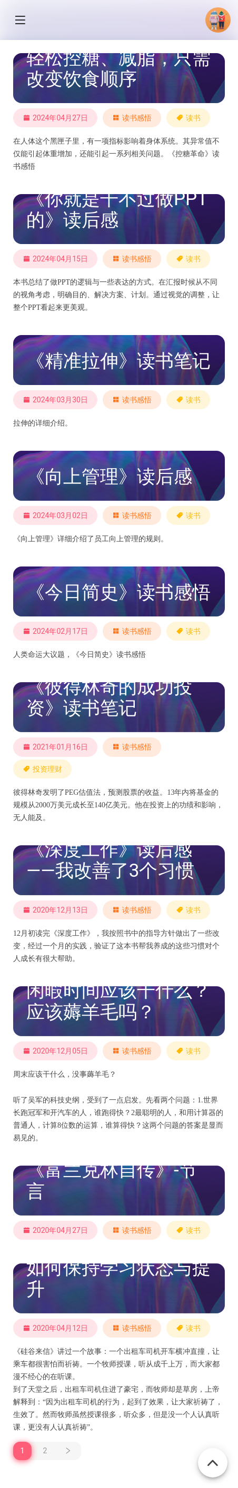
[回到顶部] (212, 1457)
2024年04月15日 (55, 259)
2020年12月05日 (55, 1051)
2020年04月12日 (55, 1328)
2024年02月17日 (55, 631)
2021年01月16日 (55, 747)
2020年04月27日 (55, 1230)
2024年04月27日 (55, 118)
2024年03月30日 (55, 400)
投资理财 (47, 769)
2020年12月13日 (55, 910)
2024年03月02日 (55, 515)
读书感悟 (137, 118)
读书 (193, 118)
